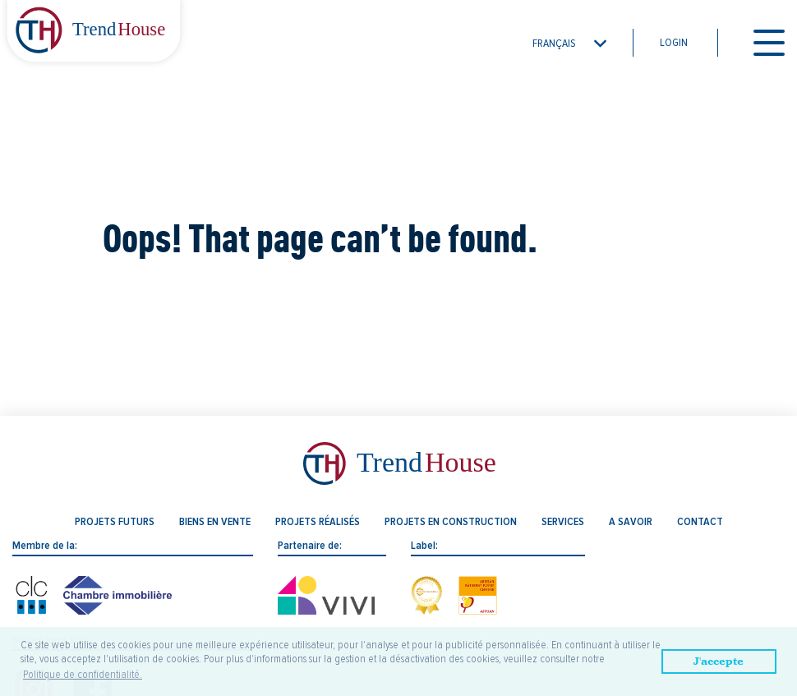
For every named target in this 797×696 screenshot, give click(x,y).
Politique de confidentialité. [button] (82, 674)
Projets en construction (451, 522)
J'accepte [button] (718, 661)
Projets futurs (114, 522)
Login (674, 42)
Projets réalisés (317, 522)
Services (562, 522)
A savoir (630, 522)
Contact (700, 522)
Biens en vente (215, 522)
